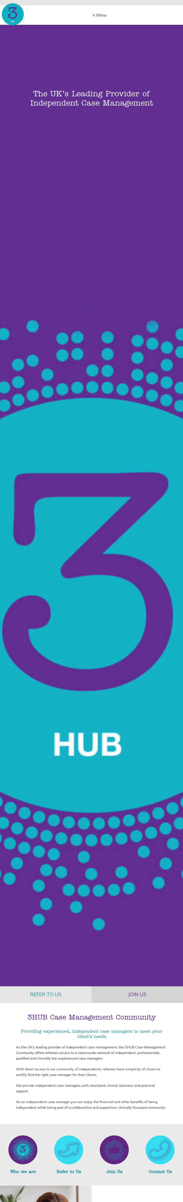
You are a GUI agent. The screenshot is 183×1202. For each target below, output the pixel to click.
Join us (137, 994)
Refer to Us (68, 1171)
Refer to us (45, 994)
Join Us (114, 1171)
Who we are (23, 1171)
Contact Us (160, 1171)
